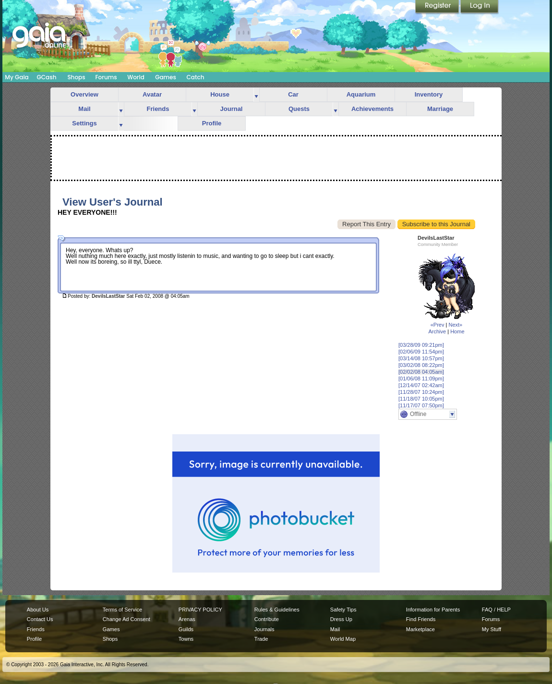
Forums (106, 77)
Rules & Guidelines (277, 609)
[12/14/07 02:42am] (421, 385)
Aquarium (361, 94)
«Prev (437, 325)
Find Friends (420, 619)
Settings (84, 123)
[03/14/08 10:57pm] (421, 358)
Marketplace (420, 629)
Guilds (186, 629)
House (219, 94)
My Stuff (491, 629)
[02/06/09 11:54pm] (421, 351)
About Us (37, 609)
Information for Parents (433, 609)
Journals (264, 629)
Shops (76, 77)
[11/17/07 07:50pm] (421, 405)
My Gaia (16, 77)
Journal (231, 108)
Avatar (152, 94)
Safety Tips (343, 609)
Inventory (429, 94)
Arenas (187, 619)
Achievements (372, 108)
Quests (299, 108)
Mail (84, 108)
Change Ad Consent (126, 619)
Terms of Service (122, 609)
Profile (211, 123)
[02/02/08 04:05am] (421, 372)
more (256, 95)
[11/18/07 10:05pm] (421, 399)
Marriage (440, 108)
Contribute (266, 619)
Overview (84, 94)
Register (437, 7)
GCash (47, 77)
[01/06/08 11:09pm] (421, 378)
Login (479, 7)
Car (293, 94)
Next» (455, 325)
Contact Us (40, 619)
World (135, 77)
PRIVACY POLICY (200, 609)
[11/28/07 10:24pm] (421, 392)
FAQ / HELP (496, 609)
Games (165, 77)
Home (457, 331)
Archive (437, 331)
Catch (195, 77)
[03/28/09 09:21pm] (421, 345)
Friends (158, 108)
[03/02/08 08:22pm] (421, 365)
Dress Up (341, 619)
